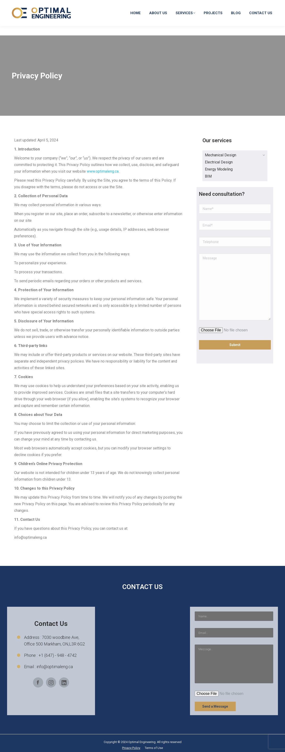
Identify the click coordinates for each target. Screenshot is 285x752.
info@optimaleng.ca (204, 5)
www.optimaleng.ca (103, 171)
